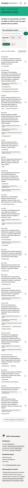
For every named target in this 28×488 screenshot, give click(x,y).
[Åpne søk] (20, 3)
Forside (3, 9)
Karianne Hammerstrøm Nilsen (16, 446)
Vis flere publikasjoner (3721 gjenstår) (14, 420)
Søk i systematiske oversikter (10, 30)
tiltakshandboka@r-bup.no (13, 465)
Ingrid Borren (18, 448)
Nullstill (13, 44)
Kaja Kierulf (11, 444)
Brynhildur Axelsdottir (15, 450)
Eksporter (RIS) (22, 51)
